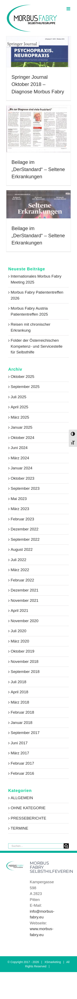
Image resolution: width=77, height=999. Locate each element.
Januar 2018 (21, 722)
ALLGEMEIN (22, 798)
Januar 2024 (21, 468)
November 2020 (24, 621)
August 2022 (22, 549)
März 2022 (20, 570)
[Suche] (66, 846)
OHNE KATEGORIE (28, 808)
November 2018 (24, 661)
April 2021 (19, 610)
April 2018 (19, 692)
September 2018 (25, 671)
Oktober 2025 (22, 376)
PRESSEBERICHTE (28, 818)
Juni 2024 (19, 448)
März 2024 (20, 458)
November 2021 (24, 600)
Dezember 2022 (24, 529)
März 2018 (20, 702)
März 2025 (20, 417)
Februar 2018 (22, 712)
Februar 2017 (22, 763)
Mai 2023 (19, 499)
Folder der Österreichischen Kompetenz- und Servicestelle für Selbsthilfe (36, 346)
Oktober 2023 (22, 478)
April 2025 (19, 407)
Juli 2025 (18, 397)
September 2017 (25, 732)
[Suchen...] (36, 846)
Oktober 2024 (22, 437)
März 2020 (20, 641)
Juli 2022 (18, 560)
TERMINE (19, 828)
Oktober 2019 (22, 651)
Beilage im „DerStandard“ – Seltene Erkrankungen (38, 169)
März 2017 (20, 753)
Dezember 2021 (24, 590)
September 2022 (25, 539)
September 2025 (25, 386)
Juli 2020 (18, 631)
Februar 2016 (22, 773)
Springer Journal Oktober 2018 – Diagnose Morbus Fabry (37, 84)
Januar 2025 (21, 427)
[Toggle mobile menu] (69, 9)
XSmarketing (52, 962)
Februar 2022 (22, 580)
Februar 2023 (22, 519)
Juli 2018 (18, 682)
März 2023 (20, 509)
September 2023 (25, 488)
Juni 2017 (19, 743)
